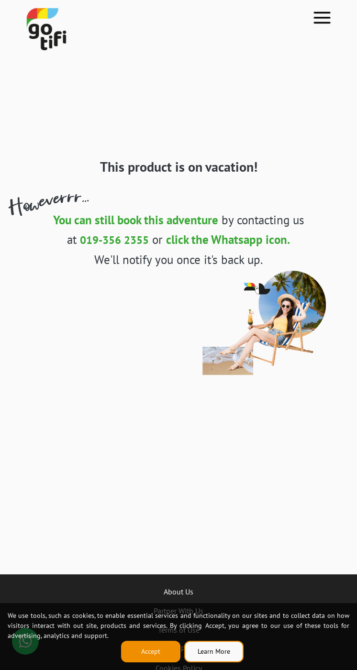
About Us (178, 591)
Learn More (214, 651)
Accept (150, 651)
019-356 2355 (114, 239)
